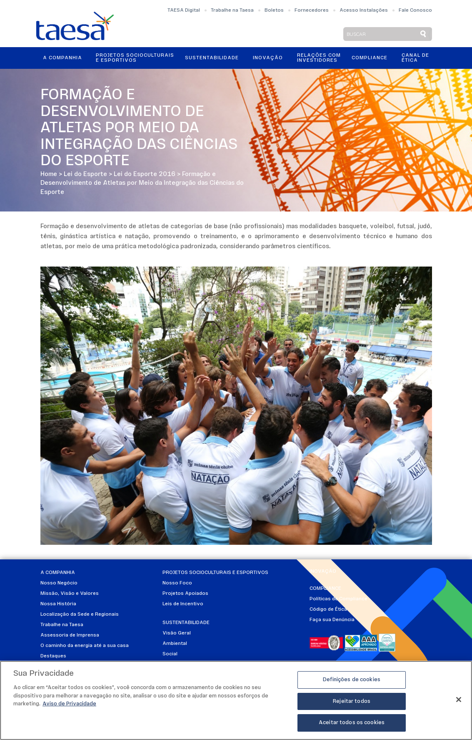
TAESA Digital (183, 10)
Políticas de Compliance (338, 599)
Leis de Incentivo (182, 604)
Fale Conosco (415, 10)
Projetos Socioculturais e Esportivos (135, 58)
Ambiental (174, 643)
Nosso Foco (177, 583)
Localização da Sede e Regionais (79, 614)
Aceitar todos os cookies (352, 722)
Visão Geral (176, 633)
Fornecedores (312, 10)
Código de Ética (328, 609)
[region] (236, 700)
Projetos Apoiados (185, 593)
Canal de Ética (415, 58)
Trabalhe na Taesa (232, 10)
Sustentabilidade (212, 57)
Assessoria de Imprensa (69, 635)
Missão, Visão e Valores (69, 593)
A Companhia (62, 57)
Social (169, 654)
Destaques (53, 656)
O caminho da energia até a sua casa (84, 645)
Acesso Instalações (364, 10)
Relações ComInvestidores (319, 58)
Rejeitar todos (351, 701)
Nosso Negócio (58, 583)
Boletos (274, 10)
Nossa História (58, 604)
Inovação (268, 57)
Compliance (369, 57)
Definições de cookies (351, 679)
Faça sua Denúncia (332, 619)
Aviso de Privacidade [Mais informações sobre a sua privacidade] (69, 704)
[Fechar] (459, 699)
